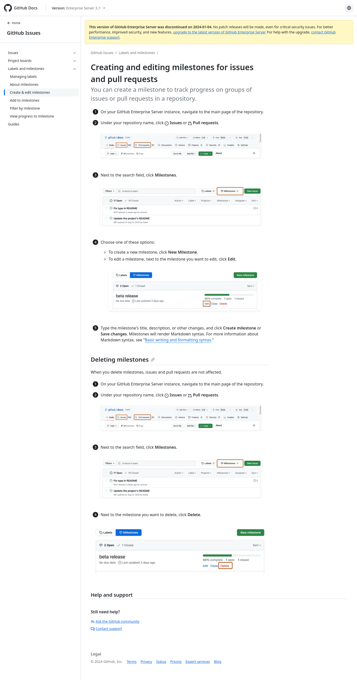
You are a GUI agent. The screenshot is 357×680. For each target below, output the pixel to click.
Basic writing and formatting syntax (178, 340)
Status (161, 661)
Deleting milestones (123, 359)
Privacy (146, 661)
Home (13, 23)
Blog (217, 661)
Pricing (175, 661)
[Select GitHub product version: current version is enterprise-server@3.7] (78, 8)
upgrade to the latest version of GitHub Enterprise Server (219, 32)
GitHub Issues (23, 33)
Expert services (197, 661)
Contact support (106, 628)
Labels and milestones (137, 52)
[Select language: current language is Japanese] (349, 8)
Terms (132, 661)
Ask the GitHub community (115, 621)
